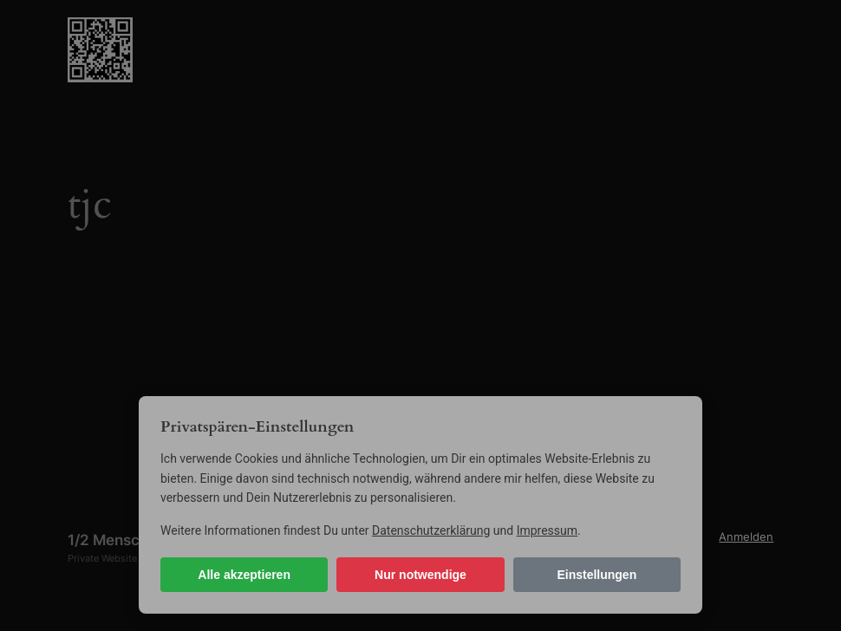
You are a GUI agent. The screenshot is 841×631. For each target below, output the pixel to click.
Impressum (547, 530)
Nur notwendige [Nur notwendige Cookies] (420, 575)
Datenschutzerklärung (431, 530)
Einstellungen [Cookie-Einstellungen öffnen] (596, 575)
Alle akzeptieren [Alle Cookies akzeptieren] (244, 575)
